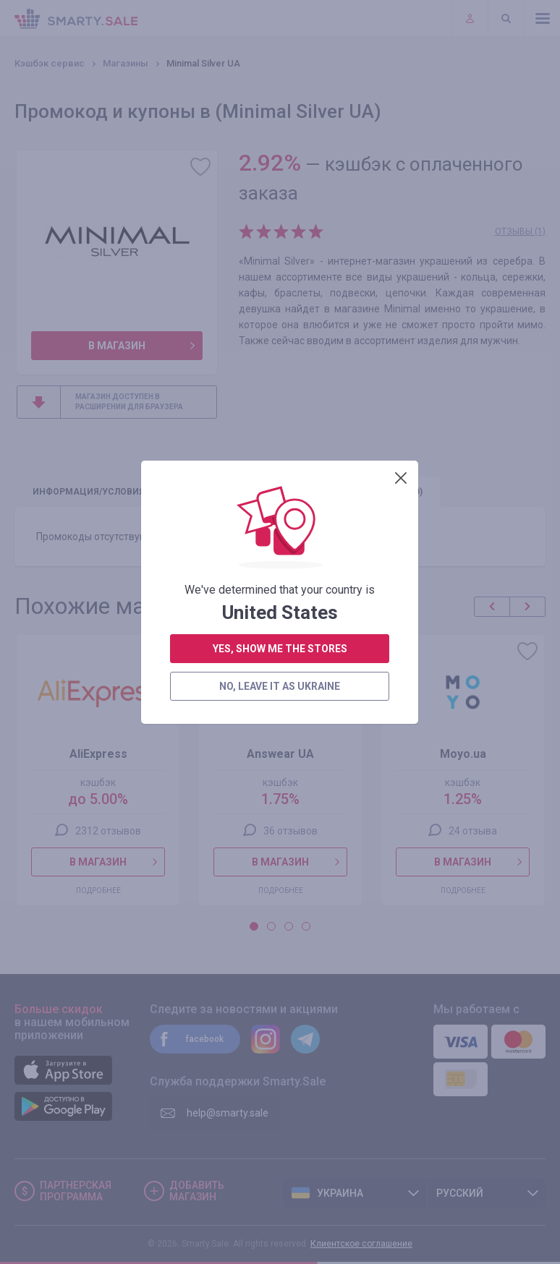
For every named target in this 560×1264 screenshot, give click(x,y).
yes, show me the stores (280, 331)
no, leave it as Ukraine (279, 369)
